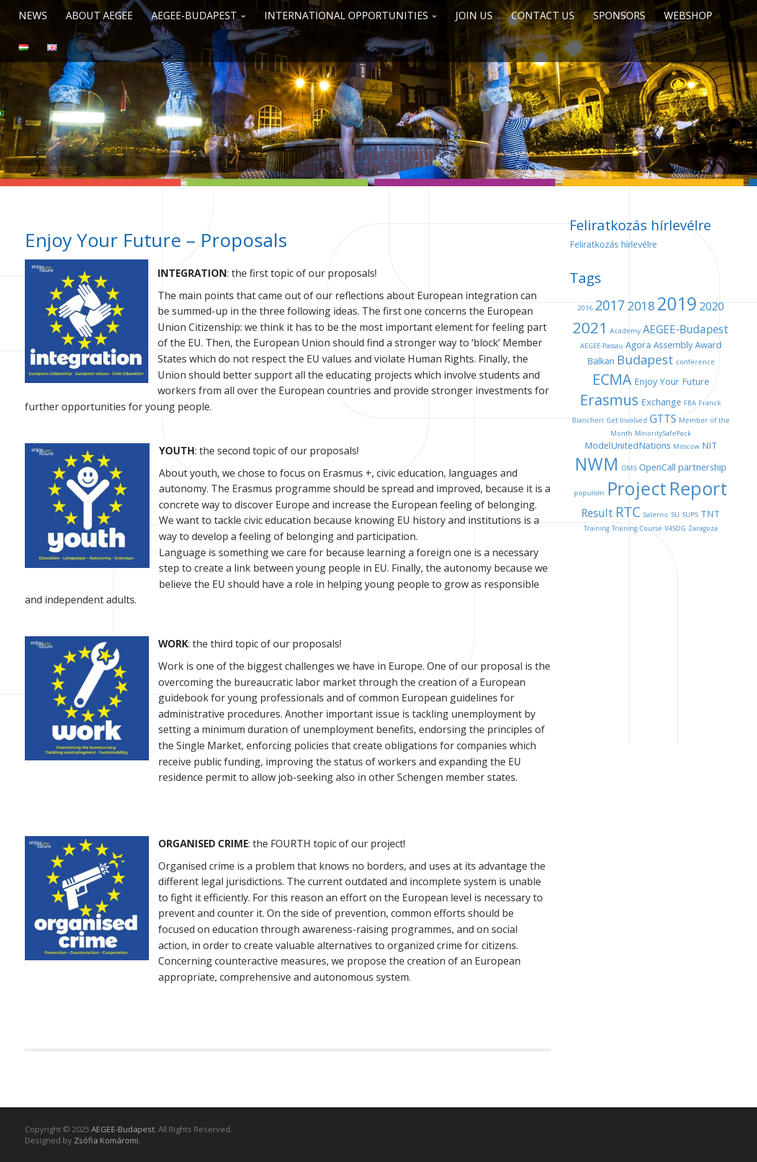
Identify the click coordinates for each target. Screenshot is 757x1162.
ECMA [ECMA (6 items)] (612, 379)
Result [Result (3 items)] (597, 512)
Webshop (688, 15)
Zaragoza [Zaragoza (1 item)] (703, 528)
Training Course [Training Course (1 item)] (637, 528)
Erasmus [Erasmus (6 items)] (609, 400)
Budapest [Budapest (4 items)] (645, 359)
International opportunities (350, 15)
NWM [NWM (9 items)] (597, 464)
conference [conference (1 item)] (695, 362)
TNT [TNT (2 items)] (710, 513)
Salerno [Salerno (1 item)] (655, 514)
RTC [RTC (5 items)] (628, 512)
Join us (474, 15)
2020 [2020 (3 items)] (711, 306)
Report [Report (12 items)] (698, 488)
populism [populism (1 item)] (589, 493)
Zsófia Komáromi (106, 1140)
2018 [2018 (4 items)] (641, 305)
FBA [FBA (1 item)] (690, 403)
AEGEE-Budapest (198, 15)
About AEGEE (99, 15)
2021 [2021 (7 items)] (590, 327)
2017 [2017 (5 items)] (610, 305)
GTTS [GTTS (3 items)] (663, 418)
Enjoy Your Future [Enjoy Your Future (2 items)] (671, 381)
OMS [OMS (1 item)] (629, 468)
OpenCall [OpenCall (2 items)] (657, 467)
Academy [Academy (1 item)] (625, 331)
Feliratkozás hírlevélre (613, 244)
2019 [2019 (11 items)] (677, 303)
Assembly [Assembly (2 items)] (672, 344)
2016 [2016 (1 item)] (585, 308)
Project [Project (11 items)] (636, 488)
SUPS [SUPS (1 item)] (690, 514)
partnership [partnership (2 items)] (702, 467)
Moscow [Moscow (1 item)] (686, 446)
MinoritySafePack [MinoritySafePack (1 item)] (663, 433)
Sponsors (619, 15)
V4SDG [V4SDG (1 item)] (675, 528)
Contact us (543, 15)
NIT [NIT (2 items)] (709, 445)
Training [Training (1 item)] (596, 528)
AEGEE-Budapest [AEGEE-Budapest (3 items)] (685, 329)
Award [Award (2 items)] (708, 344)
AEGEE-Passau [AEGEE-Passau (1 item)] (601, 345)
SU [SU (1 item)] (675, 514)
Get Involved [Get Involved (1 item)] (626, 420)
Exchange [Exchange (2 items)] (661, 401)
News (33, 15)
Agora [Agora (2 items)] (638, 344)
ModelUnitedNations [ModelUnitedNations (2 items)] (628, 445)
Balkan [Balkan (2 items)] (600, 360)
